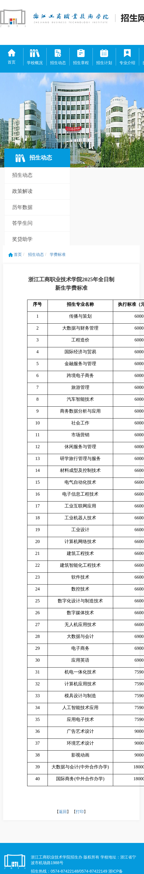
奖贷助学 (22, 239)
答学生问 (22, 223)
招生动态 (22, 175)
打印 (80, 811)
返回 (63, 811)
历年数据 (22, 207)
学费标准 (58, 254)
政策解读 (22, 191)
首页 (15, 254)
